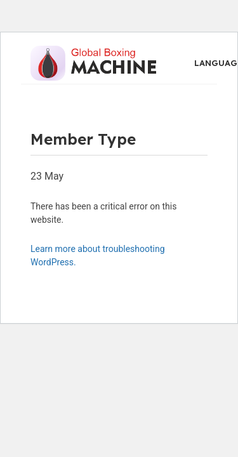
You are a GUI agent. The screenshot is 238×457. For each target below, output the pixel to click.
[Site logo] (93, 62)
